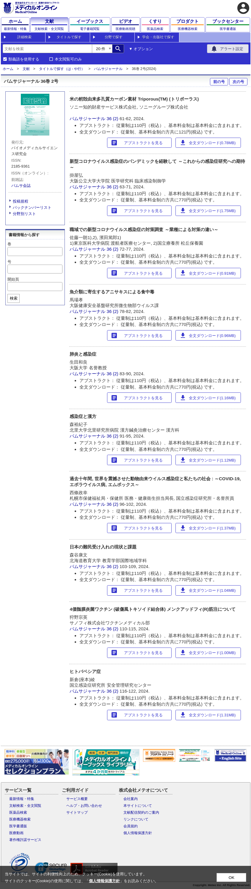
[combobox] (47, 48)
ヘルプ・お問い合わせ (84, 806)
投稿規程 (20, 201)
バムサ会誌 (21, 185)
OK (231, 877)
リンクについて (135, 819)
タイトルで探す (69, 37)
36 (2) (113, 118)
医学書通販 (18, 826)
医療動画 (16, 833)
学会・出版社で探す (158, 37)
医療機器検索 (20, 819)
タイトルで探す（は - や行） (62, 69)
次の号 (238, 81)
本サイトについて (137, 806)
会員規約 (130, 826)
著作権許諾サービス (25, 840)
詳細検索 (24, 37)
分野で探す (114, 37)
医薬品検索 (18, 812)
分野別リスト (24, 213)
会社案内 (130, 799)
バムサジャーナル (108, 69)
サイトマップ (77, 812)
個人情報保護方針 (137, 833)
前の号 (219, 81)
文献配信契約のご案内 (141, 812)
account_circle (243, 8)
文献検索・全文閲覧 (25, 806)
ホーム (8, 69)
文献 (26, 69)
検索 (14, 298)
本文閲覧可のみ (68, 59)
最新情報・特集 (21, 799)
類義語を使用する (23, 59)
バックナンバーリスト (32, 207)
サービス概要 (77, 799)
